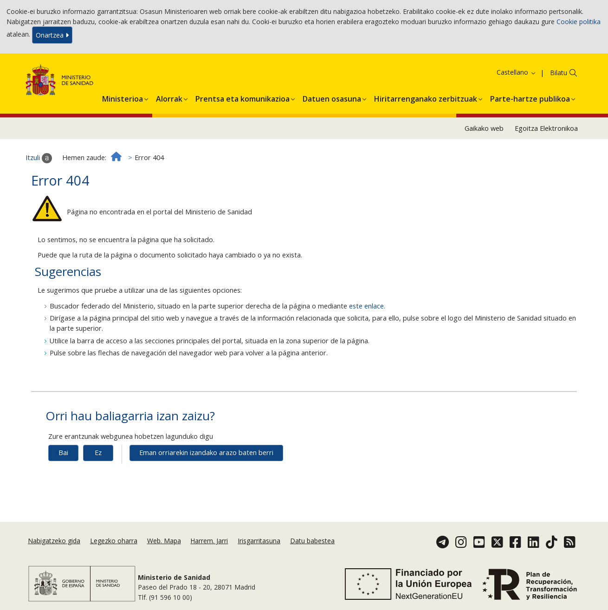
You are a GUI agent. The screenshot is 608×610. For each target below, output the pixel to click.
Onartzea (52, 35)
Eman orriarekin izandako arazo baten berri (206, 452)
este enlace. (367, 306)
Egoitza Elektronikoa (546, 128)
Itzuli (39, 158)
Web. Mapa (164, 540)
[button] (122, 97)
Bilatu (558, 72)
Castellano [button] (517, 72)
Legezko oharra (113, 540)
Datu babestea (312, 540)
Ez (98, 452)
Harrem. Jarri (209, 540)
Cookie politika (578, 21)
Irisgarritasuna (259, 540)
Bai (63, 452)
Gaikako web (484, 128)
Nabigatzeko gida (54, 540)
